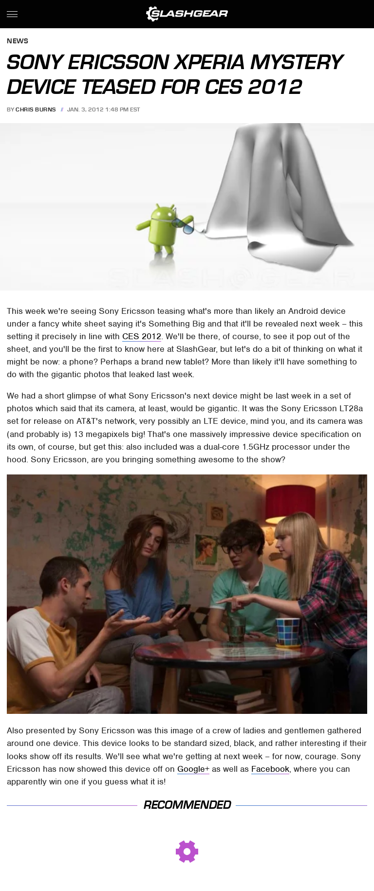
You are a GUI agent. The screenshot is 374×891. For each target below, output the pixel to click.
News (17, 41)
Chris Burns (36, 109)
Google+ (193, 769)
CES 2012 (141, 336)
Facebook (270, 769)
